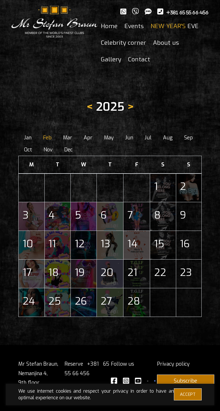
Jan (28, 137)
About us (166, 43)
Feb (47, 137)
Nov (48, 149)
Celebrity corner (123, 43)
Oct (28, 149)
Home (109, 26)
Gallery (111, 59)
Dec (68, 149)
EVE (175, 26)
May (109, 137)
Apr (88, 137)
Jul (148, 137)
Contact (139, 59)
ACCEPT (188, 394)
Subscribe (185, 380)
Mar (67, 137)
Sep (188, 137)
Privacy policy (173, 364)
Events (134, 26)
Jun (129, 137)
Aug (168, 137)
